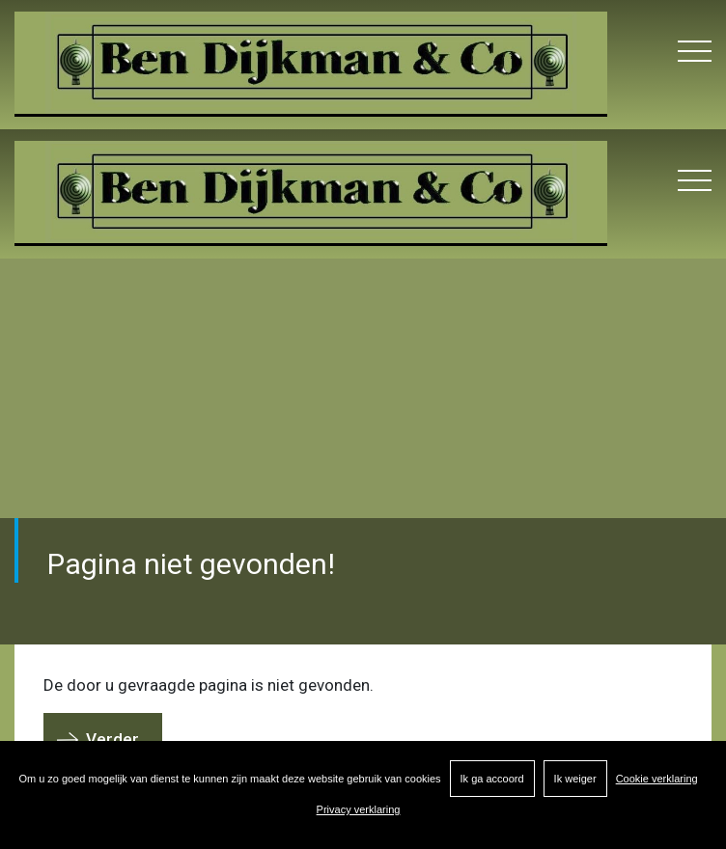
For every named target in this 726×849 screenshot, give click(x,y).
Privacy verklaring (359, 809)
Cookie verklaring (657, 778)
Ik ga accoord (492, 778)
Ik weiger (575, 778)
